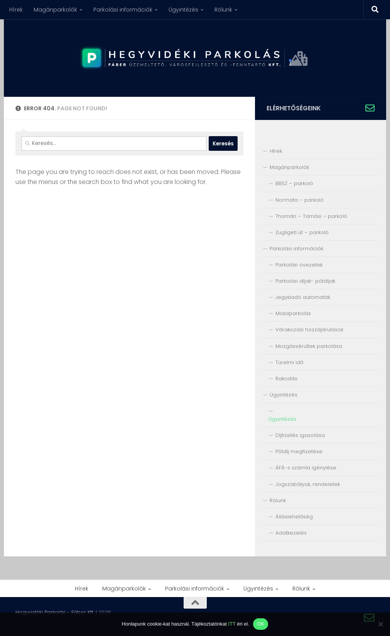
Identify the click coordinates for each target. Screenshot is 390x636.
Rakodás (286, 378)
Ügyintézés (183, 9)
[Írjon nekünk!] (370, 108)
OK (260, 624)
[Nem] (380, 624)
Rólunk (223, 9)
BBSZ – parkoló (294, 183)
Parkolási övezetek (298, 264)
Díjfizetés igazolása (300, 435)
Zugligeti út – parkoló (302, 232)
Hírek (16, 9)
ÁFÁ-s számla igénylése (305, 467)
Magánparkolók (55, 9)
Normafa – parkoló (299, 200)
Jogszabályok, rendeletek (307, 484)
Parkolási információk (122, 9)
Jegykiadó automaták (302, 297)
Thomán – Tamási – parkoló (311, 216)
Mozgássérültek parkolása (308, 346)
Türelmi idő (289, 362)
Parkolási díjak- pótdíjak (305, 281)
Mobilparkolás (293, 313)
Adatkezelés (291, 532)
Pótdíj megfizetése (298, 451)
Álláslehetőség (294, 516)
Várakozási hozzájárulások (309, 329)
